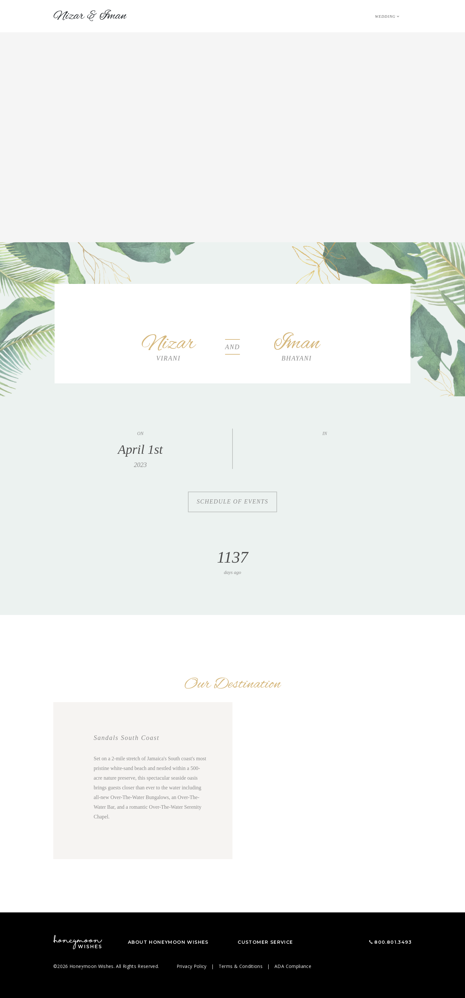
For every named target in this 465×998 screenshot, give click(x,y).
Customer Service (265, 942)
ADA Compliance (292, 966)
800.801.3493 (393, 942)
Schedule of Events (232, 501)
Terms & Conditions (241, 966)
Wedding (385, 16)
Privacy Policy (192, 966)
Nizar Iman (89, 16)
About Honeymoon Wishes (168, 942)
